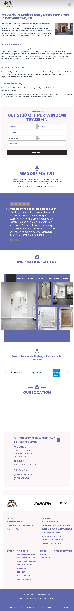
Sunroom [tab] (40, 278)
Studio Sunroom (25, 565)
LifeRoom (21, 568)
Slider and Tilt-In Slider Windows (57, 529)
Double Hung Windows (52, 540)
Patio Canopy (23, 575)
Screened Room (24, 579)
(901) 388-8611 (22, 478)
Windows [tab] (20, 278)
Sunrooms (22, 551)
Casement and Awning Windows (56, 525)
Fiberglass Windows (51, 543)
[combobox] (37, 144)
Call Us (46, 607)
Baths (10, 518)
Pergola (21, 572)
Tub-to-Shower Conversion (20, 525)
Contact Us (27, 607)
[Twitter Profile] (65, 503)
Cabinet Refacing (63, 551)
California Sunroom (26, 558)
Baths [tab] (11, 278)
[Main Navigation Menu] (69, 4)
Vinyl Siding (45, 558)
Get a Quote (37, 152)
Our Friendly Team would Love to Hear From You (37, 440)
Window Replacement (52, 536)
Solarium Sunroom (26, 554)
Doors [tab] (49, 278)
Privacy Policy (29, 594)
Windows (47, 518)
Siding (43, 551)
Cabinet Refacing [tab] (61, 278)
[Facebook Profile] (61, 503)
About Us (9, 607)
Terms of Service (43, 594)
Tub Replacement (14, 522)
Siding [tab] (30, 278)
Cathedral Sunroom (26, 561)
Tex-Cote (44, 554)
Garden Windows (50, 522)
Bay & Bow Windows (51, 532)
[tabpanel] (37, 306)
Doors (10, 551)
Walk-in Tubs (13, 529)
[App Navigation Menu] (64, 607)
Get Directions (21, 456)
